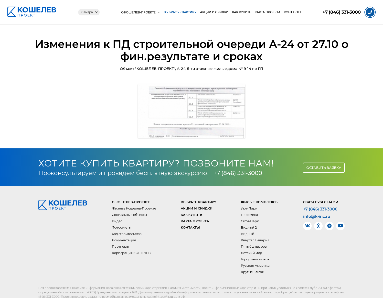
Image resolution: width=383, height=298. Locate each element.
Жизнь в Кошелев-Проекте (134, 197)
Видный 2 (248, 217)
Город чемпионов (255, 248)
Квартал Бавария (255, 229)
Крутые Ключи (252, 261)
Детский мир (251, 242)
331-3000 (341, 12)
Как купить (241, 12)
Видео (117, 210)
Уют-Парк (249, 197)
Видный (247, 223)
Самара (85, 12)
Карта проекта (268, 12)
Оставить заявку (323, 156)
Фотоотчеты (121, 217)
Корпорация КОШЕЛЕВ (131, 242)
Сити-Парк (250, 210)
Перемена (249, 204)
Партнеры (120, 236)
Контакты (294, 12)
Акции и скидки (212, 12)
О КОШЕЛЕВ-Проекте (135, 12)
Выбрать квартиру (177, 12)
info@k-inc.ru (316, 206)
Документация (124, 229)
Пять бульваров (254, 236)
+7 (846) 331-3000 (239, 162)
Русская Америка (255, 255)
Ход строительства (127, 223)
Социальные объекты (129, 204)
